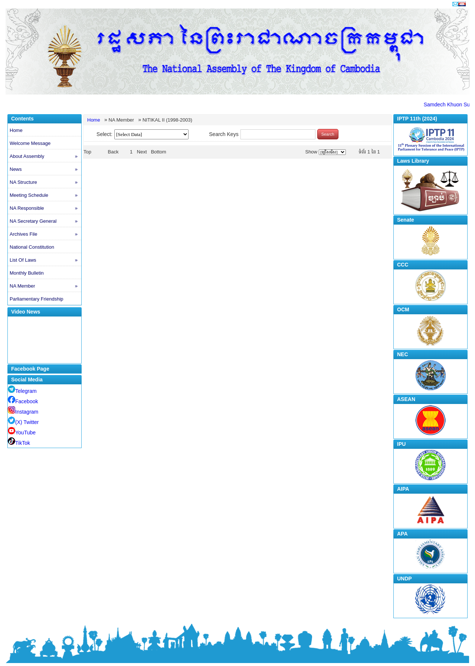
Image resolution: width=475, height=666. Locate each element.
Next (142, 152)
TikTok (19, 443)
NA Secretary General (45, 221)
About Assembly (45, 156)
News (45, 169)
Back (113, 152)
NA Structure (45, 182)
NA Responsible (45, 208)
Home (16, 130)
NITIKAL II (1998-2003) (167, 120)
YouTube (22, 432)
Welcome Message (30, 143)
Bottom (158, 152)
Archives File (45, 234)
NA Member (45, 286)
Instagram (23, 412)
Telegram (22, 391)
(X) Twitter (23, 422)
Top (87, 152)
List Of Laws (45, 260)
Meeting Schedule (45, 195)
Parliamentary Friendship (36, 299)
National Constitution (32, 247)
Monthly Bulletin (27, 273)
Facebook (23, 401)
